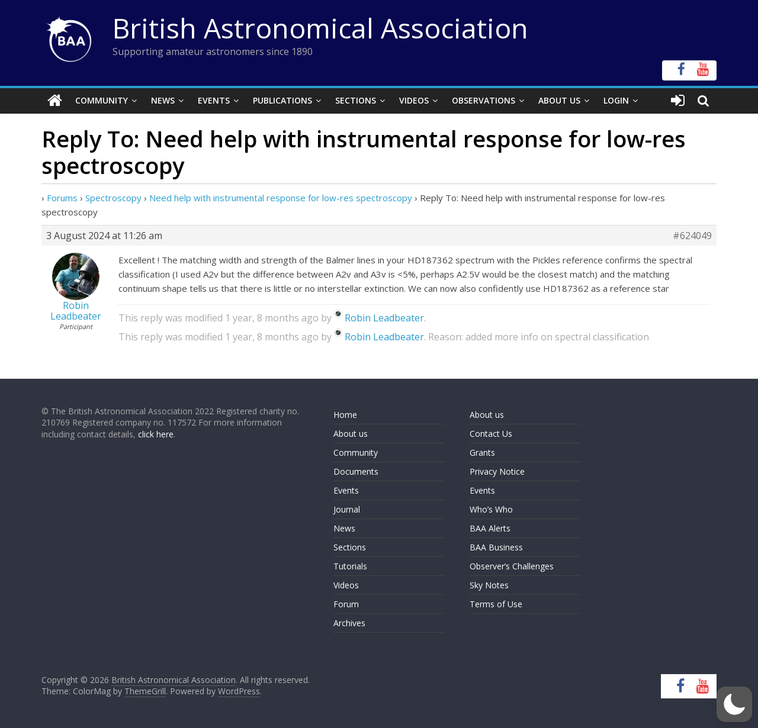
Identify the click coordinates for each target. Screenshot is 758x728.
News (163, 100)
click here (156, 434)
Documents (355, 471)
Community (101, 100)
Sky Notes (489, 585)
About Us (559, 100)
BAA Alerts (490, 528)
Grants (482, 452)
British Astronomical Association (320, 27)
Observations (483, 100)
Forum (346, 604)
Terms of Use (496, 604)
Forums (62, 198)
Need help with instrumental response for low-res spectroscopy (280, 198)
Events (214, 100)
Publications (282, 100)
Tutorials (350, 566)
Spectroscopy (113, 198)
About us (350, 433)
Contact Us (491, 433)
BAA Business (496, 547)
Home (345, 414)
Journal (346, 509)
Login (616, 100)
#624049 (692, 235)
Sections (355, 100)
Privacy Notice (497, 471)
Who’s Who (491, 509)
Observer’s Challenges (512, 566)
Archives (349, 623)
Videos (414, 100)
